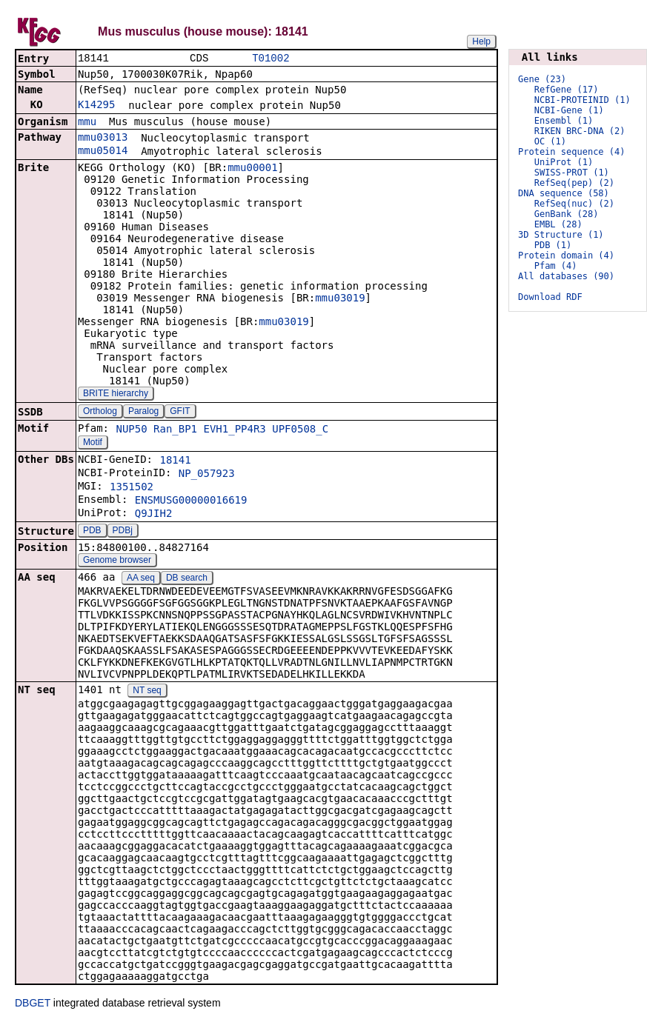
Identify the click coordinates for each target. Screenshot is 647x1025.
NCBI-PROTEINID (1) (582, 100)
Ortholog (100, 412)
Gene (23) (542, 79)
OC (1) (550, 141)
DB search (187, 579)
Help (481, 41)
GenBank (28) (566, 214)
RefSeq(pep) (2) (574, 183)
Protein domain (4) (566, 255)
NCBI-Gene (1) (569, 110)
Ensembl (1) (563, 121)
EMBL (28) (558, 224)
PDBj (123, 532)
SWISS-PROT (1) (571, 172)
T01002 (270, 59)
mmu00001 (252, 169)
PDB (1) (553, 245)
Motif (92, 443)
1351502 (131, 488)
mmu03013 (102, 138)
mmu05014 (102, 152)
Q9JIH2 (154, 515)
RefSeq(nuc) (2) (574, 203)
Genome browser (117, 561)
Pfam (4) (555, 266)
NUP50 (131, 430)
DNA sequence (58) (563, 193)
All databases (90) (566, 276)
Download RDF (550, 297)
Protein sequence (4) (572, 152)
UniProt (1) (563, 162)
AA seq (141, 579)
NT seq (147, 692)
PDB (92, 532)
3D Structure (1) (561, 235)
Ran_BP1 (175, 430)
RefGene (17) (566, 89)
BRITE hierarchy (115, 395)
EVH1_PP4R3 (235, 430)
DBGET (32, 1004)
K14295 (97, 106)
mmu (87, 123)
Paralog (143, 412)
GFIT (180, 412)
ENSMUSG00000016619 (191, 501)
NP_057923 (207, 475)
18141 (174, 461)
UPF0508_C (300, 430)
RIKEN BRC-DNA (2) (580, 131)
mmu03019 (340, 299)
